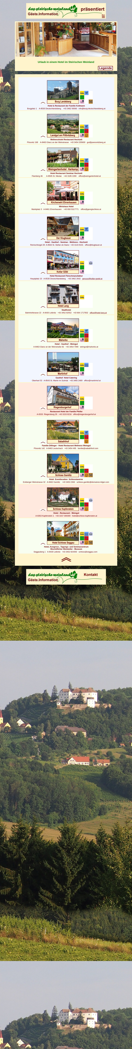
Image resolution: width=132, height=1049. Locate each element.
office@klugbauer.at (93, 245)
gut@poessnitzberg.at (96, 142)
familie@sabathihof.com (88, 448)
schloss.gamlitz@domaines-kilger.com (93, 482)
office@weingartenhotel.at (90, 176)
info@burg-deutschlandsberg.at (92, 109)
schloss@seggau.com (88, 552)
